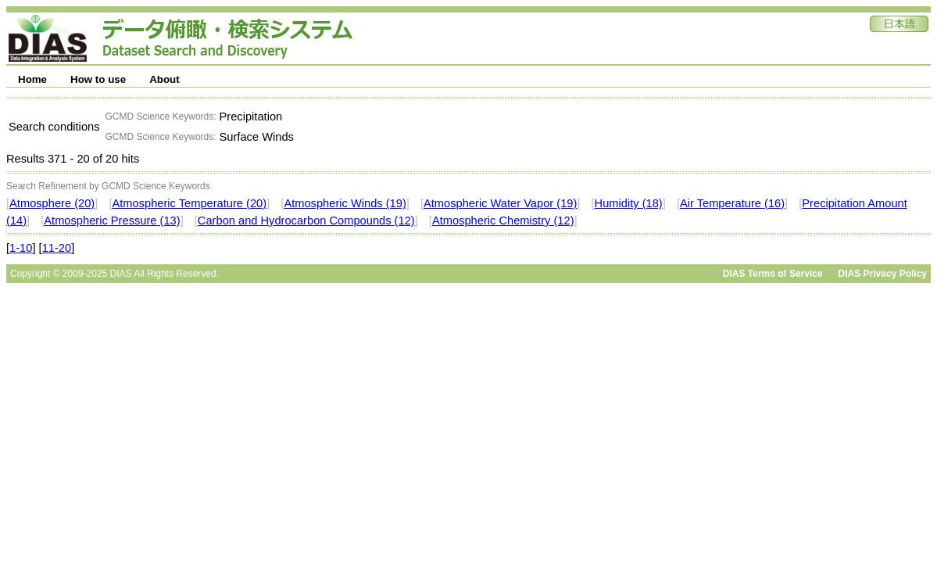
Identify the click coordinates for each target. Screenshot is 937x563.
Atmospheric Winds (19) (345, 203)
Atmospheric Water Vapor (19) (500, 203)
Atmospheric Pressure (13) (112, 220)
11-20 (57, 248)
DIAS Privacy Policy (883, 273)
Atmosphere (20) (52, 203)
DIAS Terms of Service (773, 273)
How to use (98, 79)
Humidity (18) (629, 203)
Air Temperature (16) (732, 203)
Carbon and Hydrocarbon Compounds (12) (306, 220)
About (164, 79)
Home (32, 79)
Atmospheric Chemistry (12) (503, 220)
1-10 (20, 248)
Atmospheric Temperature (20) (189, 203)
